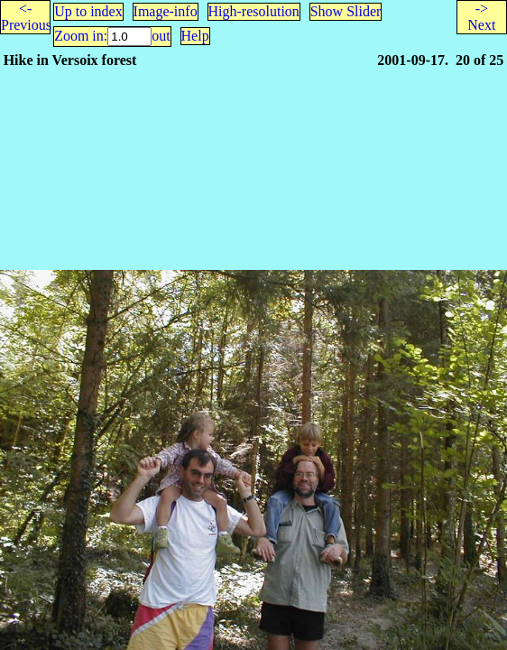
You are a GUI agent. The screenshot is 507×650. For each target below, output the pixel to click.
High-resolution (254, 11)
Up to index (88, 11)
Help (195, 35)
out (161, 35)
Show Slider (346, 11)
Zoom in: (80, 35)
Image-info (166, 11)
